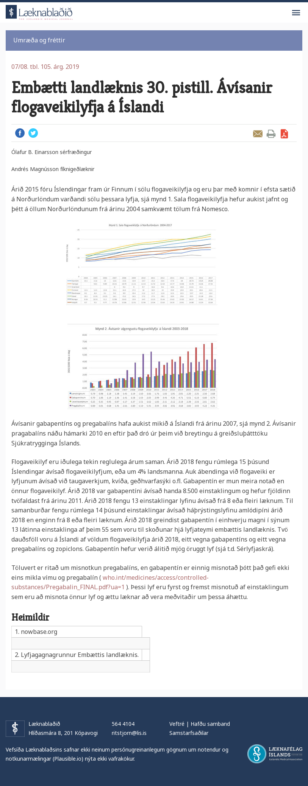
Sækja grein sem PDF (284, 134)
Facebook (20, 133)
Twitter (33, 133)
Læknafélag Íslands (274, 753)
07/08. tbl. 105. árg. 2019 (45, 66)
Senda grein (258, 134)
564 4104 (123, 723)
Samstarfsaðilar (188, 732)
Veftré (176, 723)
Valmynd (295, 12)
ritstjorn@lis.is (129, 732)
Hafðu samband (210, 723)
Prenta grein (271, 134)
